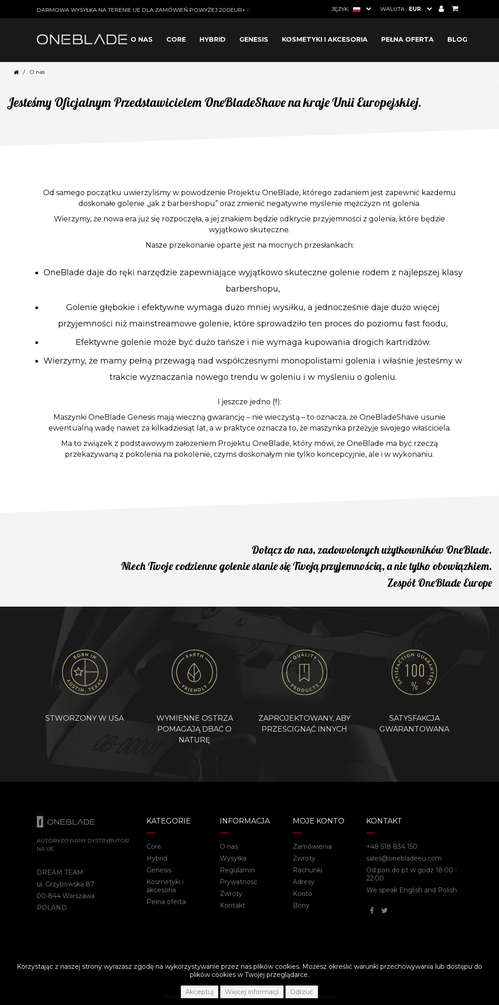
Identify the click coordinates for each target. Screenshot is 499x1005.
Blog (457, 39)
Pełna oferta (407, 39)
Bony (301, 905)
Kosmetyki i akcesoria (325, 39)
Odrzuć (301, 992)
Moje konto (318, 821)
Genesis (253, 39)
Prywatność (238, 882)
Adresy (304, 882)
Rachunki (307, 870)
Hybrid (212, 39)
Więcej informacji (252, 992)
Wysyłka (233, 858)
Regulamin (237, 870)
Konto (302, 894)
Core (176, 39)
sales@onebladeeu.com (404, 858)
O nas (142, 39)
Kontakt (232, 905)
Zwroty (231, 894)
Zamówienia (312, 846)
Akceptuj (199, 992)
